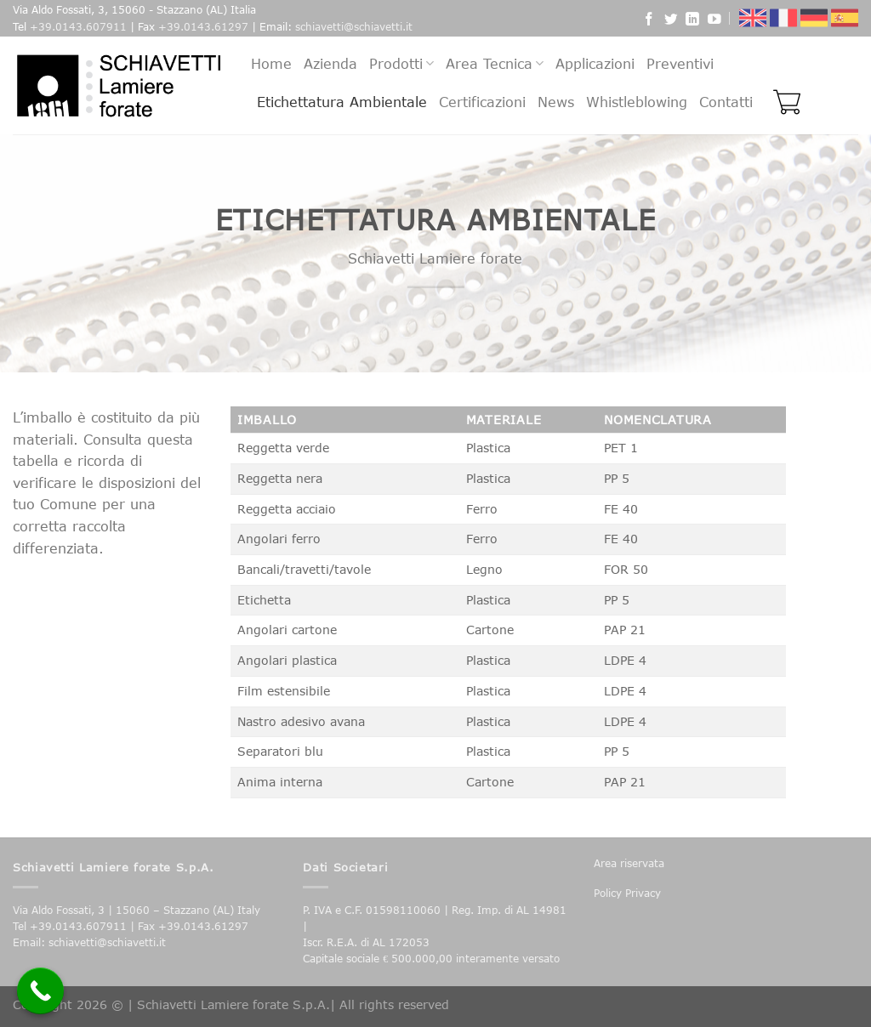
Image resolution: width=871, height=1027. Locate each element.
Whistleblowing (636, 102)
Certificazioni (482, 102)
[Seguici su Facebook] (649, 21)
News (556, 102)
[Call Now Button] (40, 990)
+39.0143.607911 (78, 26)
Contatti (726, 102)
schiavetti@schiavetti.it (354, 26)
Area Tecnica (495, 63)
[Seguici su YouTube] (714, 21)
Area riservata (629, 863)
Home (271, 63)
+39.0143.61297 (203, 26)
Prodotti (401, 63)
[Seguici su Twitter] (671, 21)
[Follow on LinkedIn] (692, 21)
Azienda (330, 63)
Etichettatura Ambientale (342, 102)
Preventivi (680, 63)
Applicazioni (595, 63)
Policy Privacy (627, 893)
